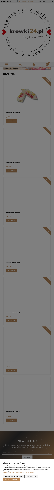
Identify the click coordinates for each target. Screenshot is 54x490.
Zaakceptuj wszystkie (12, 479)
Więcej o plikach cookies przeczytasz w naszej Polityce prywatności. (18, 472)
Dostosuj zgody (31, 476)
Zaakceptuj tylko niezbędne (14, 476)
